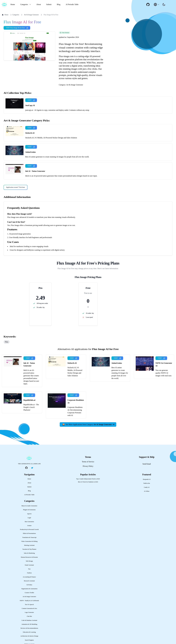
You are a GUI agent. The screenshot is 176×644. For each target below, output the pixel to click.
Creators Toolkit (29, 592)
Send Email (147, 464)
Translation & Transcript (29, 537)
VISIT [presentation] (31, 100)
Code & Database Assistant (29, 620)
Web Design (29, 561)
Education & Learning (29, 632)
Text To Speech (29, 604)
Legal (29, 517)
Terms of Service (88, 462)
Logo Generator (29, 612)
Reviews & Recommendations (29, 628)
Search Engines (29, 640)
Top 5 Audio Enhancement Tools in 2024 (88, 479)
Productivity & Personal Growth (29, 529)
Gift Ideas (29, 585)
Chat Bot (29, 616)
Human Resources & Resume (29, 557)
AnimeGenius (30, 152)
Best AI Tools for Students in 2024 (88, 482)
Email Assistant (29, 565)
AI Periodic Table (72, 4)
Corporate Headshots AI (75, 401)
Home (13, 4)
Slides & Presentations (29, 533)
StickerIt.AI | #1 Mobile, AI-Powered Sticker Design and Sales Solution (51, 138)
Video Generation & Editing (29, 541)
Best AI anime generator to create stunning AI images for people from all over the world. (57, 157)
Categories (14, 14)
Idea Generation (29, 521)
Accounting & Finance (29, 577)
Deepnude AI (147, 479)
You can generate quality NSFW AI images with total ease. (163, 373)
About (38, 4)
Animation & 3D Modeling (29, 624)
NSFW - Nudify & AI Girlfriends (29, 600)
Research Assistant (29, 581)
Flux (6, 342)
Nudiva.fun (146, 483)
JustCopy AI (30, 105)
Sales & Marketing (29, 553)
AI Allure (146, 491)
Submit (48, 4)
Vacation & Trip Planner (29, 549)
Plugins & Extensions (29, 510)
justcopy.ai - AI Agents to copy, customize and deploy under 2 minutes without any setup (57, 110)
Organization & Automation (29, 588)
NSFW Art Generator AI (163, 364)
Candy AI (146, 487)
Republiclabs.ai (29, 400)
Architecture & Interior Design (29, 636)
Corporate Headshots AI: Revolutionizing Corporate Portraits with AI (75, 411)
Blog (58, 4)
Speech (29, 514)
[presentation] (164, 4)
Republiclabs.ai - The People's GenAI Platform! (31, 407)
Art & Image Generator (31, 15)
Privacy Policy (88, 466)
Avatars (29, 525)
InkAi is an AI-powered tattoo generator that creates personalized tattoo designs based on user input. (61, 176)
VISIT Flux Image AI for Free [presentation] (17, 28)
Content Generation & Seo (29, 608)
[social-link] (148, 4)
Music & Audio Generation (29, 506)
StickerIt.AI (29, 133)
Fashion (29, 573)
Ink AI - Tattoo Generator (35, 171)
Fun (29, 569)
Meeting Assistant (29, 545)
